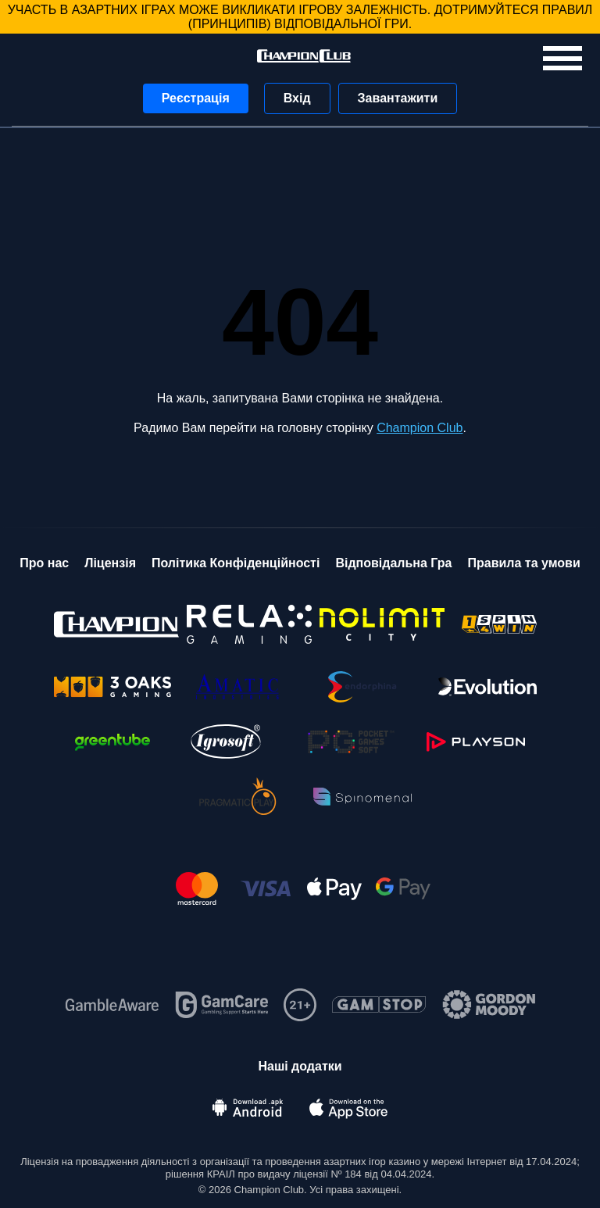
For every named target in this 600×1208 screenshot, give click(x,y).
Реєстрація (196, 98)
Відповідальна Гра (393, 563)
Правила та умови (523, 563)
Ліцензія (110, 563)
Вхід (297, 98)
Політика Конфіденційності (236, 563)
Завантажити (398, 98)
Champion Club (419, 427)
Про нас (44, 563)
